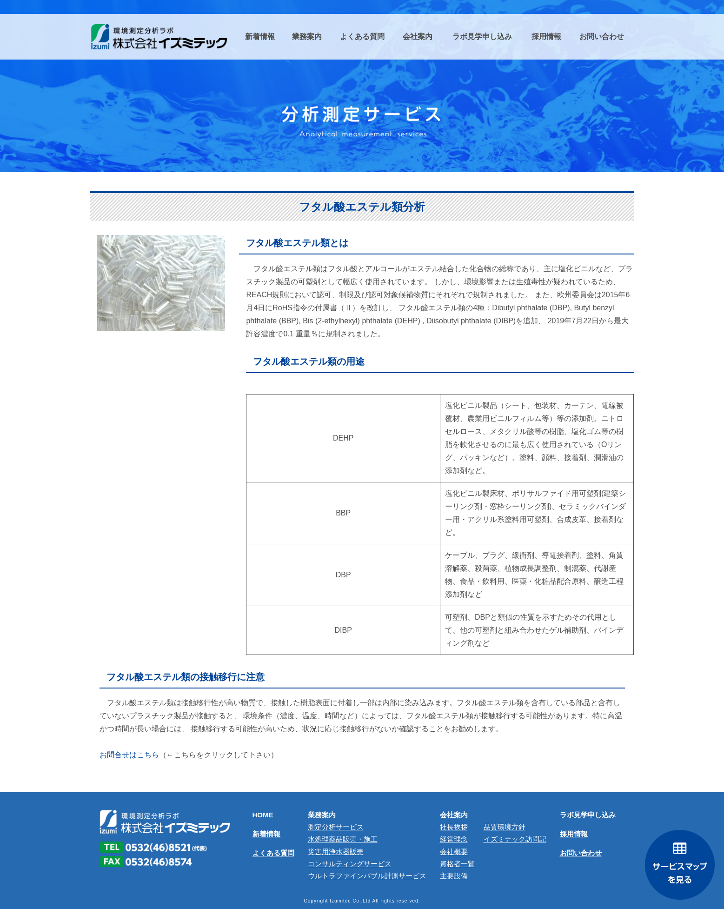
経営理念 (454, 839)
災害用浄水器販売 (336, 852)
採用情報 (574, 834)
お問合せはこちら (129, 755)
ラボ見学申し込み (588, 815)
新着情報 (266, 834)
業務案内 (322, 815)
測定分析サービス (336, 827)
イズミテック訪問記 (515, 839)
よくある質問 (273, 853)
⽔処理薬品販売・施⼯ (343, 839)
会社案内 (454, 815)
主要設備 (454, 876)
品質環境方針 (504, 827)
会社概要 (454, 852)
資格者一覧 (457, 864)
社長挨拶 (454, 827)
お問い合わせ (581, 853)
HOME (262, 815)
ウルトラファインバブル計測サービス (367, 876)
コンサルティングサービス (350, 864)
